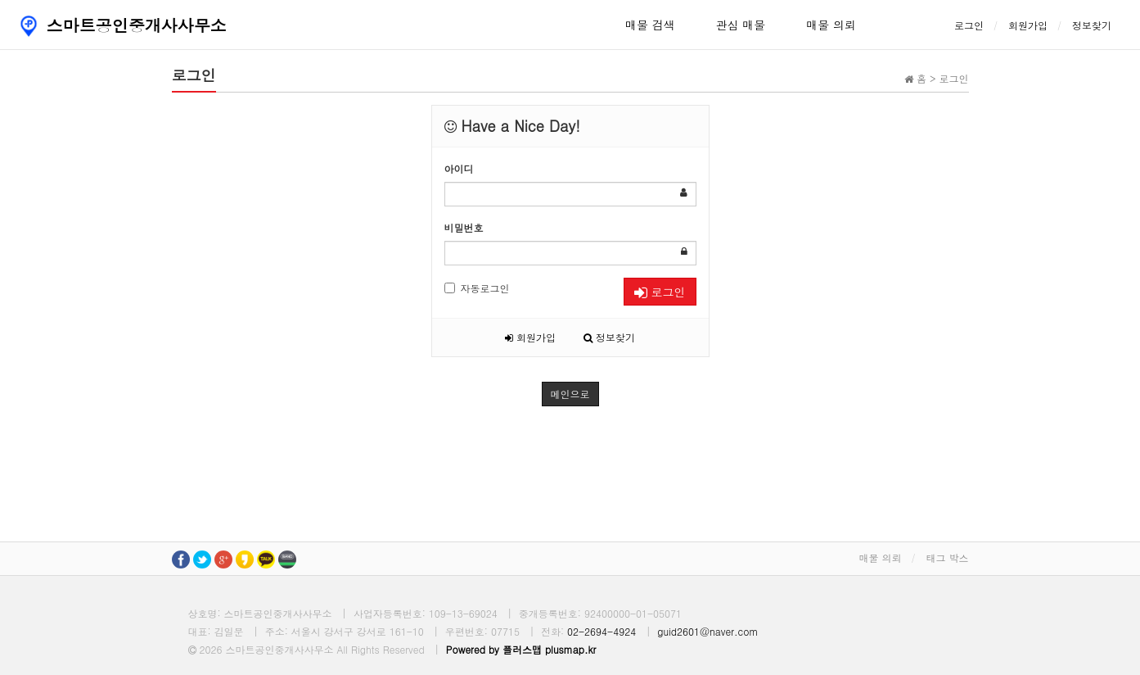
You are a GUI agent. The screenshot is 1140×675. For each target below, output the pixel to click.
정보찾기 (1091, 25)
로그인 (969, 25)
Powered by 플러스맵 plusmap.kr (521, 649)
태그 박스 (947, 557)
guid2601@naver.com (707, 631)
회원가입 (1028, 25)
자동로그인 (477, 288)
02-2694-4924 (601, 631)
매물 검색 (650, 24)
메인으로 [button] (570, 394)
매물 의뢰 (831, 24)
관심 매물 (741, 24)
